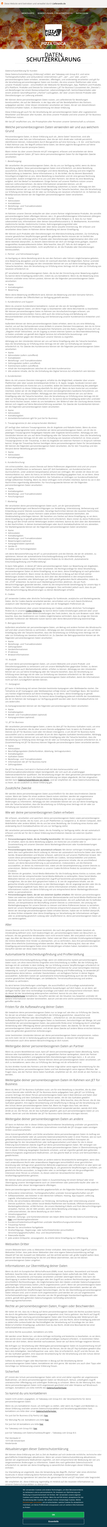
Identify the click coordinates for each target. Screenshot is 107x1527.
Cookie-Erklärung (34, 610)
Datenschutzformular (15, 996)
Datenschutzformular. (46, 1411)
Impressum (82, 13)
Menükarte (28, 13)
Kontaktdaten (64, 13)
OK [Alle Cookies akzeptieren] (53, 1515)
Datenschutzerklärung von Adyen (33, 780)
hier (10, 1219)
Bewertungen (45, 13)
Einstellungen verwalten (32, 1502)
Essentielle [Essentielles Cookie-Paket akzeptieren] (53, 1521)
